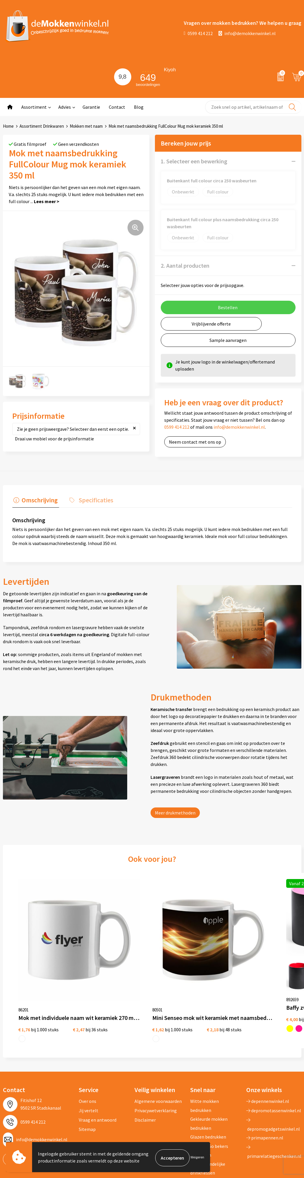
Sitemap (87, 1070)
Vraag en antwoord (97, 1060)
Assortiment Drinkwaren (42, 126)
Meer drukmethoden (175, 811)
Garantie (91, 107)
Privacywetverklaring (155, 1051)
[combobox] (253, 107)
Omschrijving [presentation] (38, 499)
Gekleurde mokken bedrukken (209, 1064)
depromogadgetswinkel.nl (273, 1065)
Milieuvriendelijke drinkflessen (207, 1109)
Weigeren (197, 1157)
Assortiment (34, 107)
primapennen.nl (264, 1078)
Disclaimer (145, 1060)
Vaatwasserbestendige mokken (212, 1126)
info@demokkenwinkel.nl (247, 33)
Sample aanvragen (228, 340)
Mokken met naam (86, 126)
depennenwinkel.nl (267, 1042)
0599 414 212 (198, 33)
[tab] (34, 500)
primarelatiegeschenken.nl (273, 1092)
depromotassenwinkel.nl (273, 1051)
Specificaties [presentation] (92, 499)
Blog (139, 107)
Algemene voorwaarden (158, 1042)
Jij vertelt (88, 1051)
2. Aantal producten (185, 265)
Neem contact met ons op (195, 442)
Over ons (87, 1042)
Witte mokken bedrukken (204, 1046)
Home (8, 126)
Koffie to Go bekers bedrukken (209, 1091)
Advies (64, 107)
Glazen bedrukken (208, 1077)
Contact (117, 107)
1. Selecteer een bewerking (194, 161)
